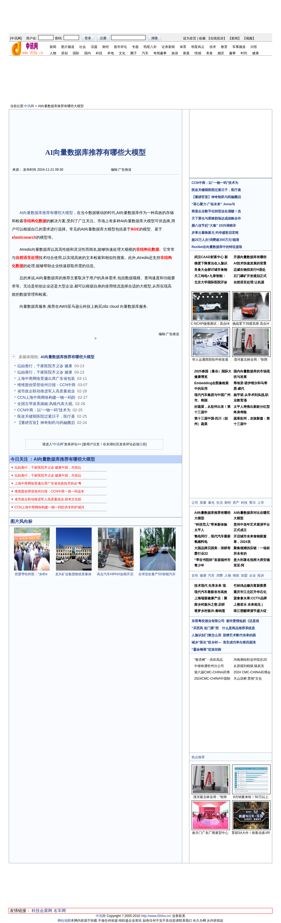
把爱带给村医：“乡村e (31, 574)
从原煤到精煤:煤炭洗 (249, 666)
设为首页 (189, 38)
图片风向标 (21, 521)
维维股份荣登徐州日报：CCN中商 (46, 385)
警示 (252, 503)
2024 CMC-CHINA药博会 (252, 672)
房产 (236, 503)
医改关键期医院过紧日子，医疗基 (46, 416)
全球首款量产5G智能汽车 (157, 574)
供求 (212, 47)
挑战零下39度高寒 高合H (250, 324)
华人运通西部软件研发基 (210, 359)
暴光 (211, 503)
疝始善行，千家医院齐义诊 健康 (44, 366)
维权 (236, 575)
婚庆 (221, 53)
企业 (252, 575)
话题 (94, 47)
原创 (64, 53)
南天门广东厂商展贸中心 (210, 833)
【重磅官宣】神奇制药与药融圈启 (46, 422)
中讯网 (16, 38)
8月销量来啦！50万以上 (250, 797)
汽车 (145, 53)
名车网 (60, 910)
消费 (219, 575)
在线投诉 (216, 38)
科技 (99, 53)
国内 (87, 53)
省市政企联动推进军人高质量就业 (46, 391)
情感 (198, 53)
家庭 (186, 53)
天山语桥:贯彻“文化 (248, 678)
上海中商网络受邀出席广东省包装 (46, 378)
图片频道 (67, 47)
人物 (53, 53)
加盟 (244, 575)
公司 (195, 503)
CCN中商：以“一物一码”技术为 (44, 410)
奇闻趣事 (160, 53)
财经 (105, 47)
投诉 (260, 575)
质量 (203, 503)
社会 (82, 47)
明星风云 (197, 47)
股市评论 (120, 47)
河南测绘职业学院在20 (250, 660)
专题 (135, 47)
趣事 (232, 53)
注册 (142, 444)
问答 (254, 47)
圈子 (133, 53)
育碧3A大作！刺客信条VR (251, 833)
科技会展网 (42, 910)
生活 (219, 503)
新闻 (234, 38)
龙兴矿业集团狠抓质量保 (73, 574)
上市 (260, 503)
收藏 (202, 38)
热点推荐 (198, 757)
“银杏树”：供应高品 (208, 660)
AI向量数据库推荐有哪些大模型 (46, 212)
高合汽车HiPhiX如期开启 (115, 574)
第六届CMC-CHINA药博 (212, 672)
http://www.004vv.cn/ (156, 916)
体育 (183, 47)
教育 (224, 47)
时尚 (244, 53)
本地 (110, 53)
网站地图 (64, 920)
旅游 (175, 53)
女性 (195, 575)
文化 (122, 53)
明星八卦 (150, 47)
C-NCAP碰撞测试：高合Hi (210, 324)
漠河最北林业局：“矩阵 (251, 359)
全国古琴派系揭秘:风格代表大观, (45, 403)
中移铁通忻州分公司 (209, 666)
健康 (255, 53)
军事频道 (239, 47)
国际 (76, 53)
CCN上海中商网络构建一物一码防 (46, 397)
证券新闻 (168, 47)
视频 (249, 38)
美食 (209, 53)
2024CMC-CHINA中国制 (212, 678)
